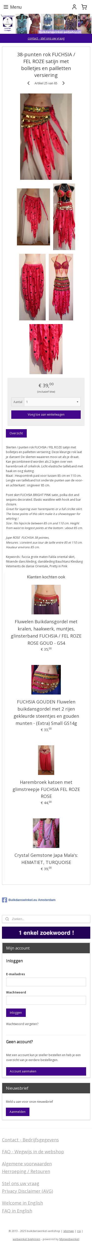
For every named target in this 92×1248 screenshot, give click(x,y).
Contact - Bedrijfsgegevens (30, 1140)
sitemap (68, 1231)
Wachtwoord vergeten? (22, 1024)
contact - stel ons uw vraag (46, 38)
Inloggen (16, 1012)
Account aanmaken (23, 1071)
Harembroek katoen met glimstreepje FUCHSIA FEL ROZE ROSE (46, 789)
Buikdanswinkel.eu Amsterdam (29, 900)
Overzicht (16, 433)
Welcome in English (22, 1203)
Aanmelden (18, 1112)
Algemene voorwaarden (27, 1164)
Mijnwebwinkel (69, 1239)
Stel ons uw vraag (20, 1183)
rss (79, 1231)
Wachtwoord (16, 992)
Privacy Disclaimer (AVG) (27, 1191)
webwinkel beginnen (26, 1239)
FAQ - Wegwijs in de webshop (33, 1152)
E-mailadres (15, 974)
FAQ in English (17, 1211)
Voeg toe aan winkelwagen (46, 415)
